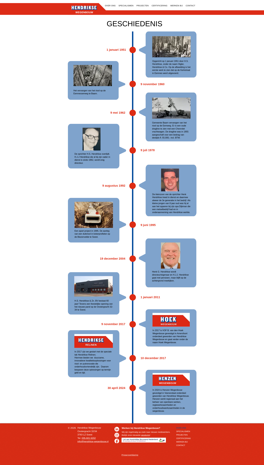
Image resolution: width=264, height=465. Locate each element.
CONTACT (180, 445)
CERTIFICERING (183, 438)
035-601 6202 (89, 438)
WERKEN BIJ (182, 442)
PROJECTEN (182, 435)
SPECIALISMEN (183, 431)
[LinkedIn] (116, 429)
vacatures (145, 435)
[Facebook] (116, 441)
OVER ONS (181, 428)
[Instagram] (116, 435)
